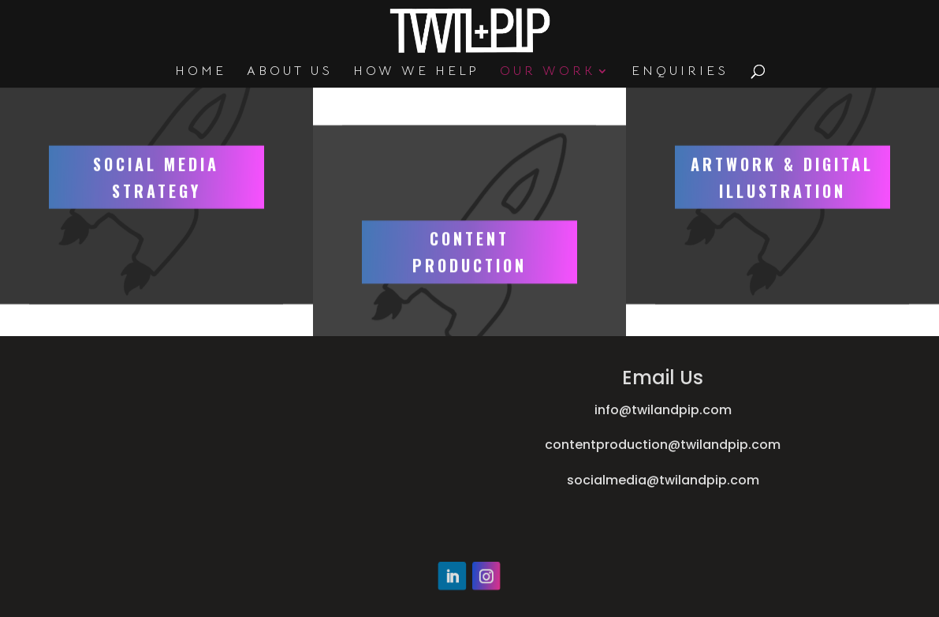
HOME (200, 72)
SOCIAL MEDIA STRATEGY (156, 137)
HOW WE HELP (416, 72)
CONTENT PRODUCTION (469, 292)
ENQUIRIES (680, 72)
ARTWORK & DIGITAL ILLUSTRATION (782, 137)
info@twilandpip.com (663, 410)
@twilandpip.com (724, 445)
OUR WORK (547, 72)
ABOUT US (290, 72)
